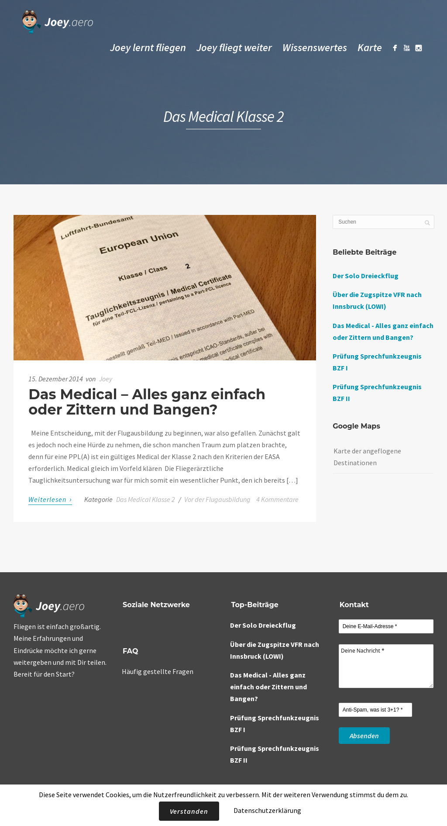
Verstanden (189, 811)
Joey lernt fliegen (148, 47)
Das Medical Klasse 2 (145, 499)
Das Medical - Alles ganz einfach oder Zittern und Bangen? (268, 686)
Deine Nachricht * (386, 666)
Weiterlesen (50, 499)
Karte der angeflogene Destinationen (367, 456)
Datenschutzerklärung (267, 810)
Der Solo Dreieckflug (366, 275)
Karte (370, 47)
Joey (105, 378)
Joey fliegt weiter (234, 47)
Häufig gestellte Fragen (157, 671)
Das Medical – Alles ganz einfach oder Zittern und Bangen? (146, 402)
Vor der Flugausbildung (217, 499)
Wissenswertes (314, 47)
